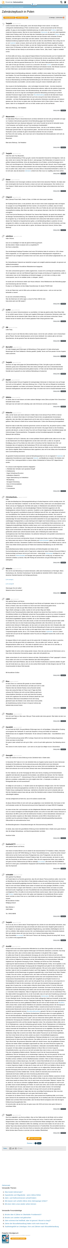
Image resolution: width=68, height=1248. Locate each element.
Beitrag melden (56, 110)
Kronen (49, 64)
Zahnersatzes (45, 996)
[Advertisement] (26, 1167)
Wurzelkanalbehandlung (33, 1011)
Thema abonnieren (9, 17)
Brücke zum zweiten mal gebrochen (18, 1217)
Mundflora (61, 1002)
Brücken (11, 894)
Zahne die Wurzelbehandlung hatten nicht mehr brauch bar (26, 1223)
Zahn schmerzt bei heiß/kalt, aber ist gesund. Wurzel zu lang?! (28, 1220)
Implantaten (49, 631)
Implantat (12, 43)
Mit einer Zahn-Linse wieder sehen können (20, 1204)
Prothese (53, 30)
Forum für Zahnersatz (18, 7)
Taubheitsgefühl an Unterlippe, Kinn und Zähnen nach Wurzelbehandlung (32, 1226)
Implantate (60, 456)
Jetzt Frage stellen (22, 17)
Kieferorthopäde (20, 555)
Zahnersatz (44, 32)
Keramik (35, 458)
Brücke (57, 34)
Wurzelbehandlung (39, 95)
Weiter (39, 1143)
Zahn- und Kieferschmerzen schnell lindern (20, 1198)
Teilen (5, 1148)
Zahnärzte (28, 171)
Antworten (63, 110)
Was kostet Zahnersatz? (14, 1192)
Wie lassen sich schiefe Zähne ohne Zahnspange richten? (26, 1201)
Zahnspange (49, 553)
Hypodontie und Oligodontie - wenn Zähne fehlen (23, 1195)
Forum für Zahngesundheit (7, 7)
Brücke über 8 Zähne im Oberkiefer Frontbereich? (23, 1214)
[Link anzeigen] (9, 579)
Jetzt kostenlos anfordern (18, 1238)
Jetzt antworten (34, 1138)
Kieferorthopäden (44, 540)
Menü (34, 4)
